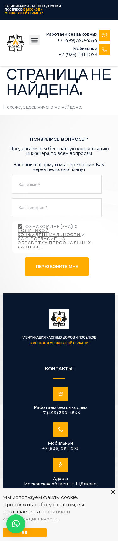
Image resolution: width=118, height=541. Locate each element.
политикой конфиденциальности (49, 233)
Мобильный (85, 48)
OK (25, 532)
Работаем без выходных (71, 34)
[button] (34, 40)
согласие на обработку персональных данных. (54, 243)
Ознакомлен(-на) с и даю (54, 237)
